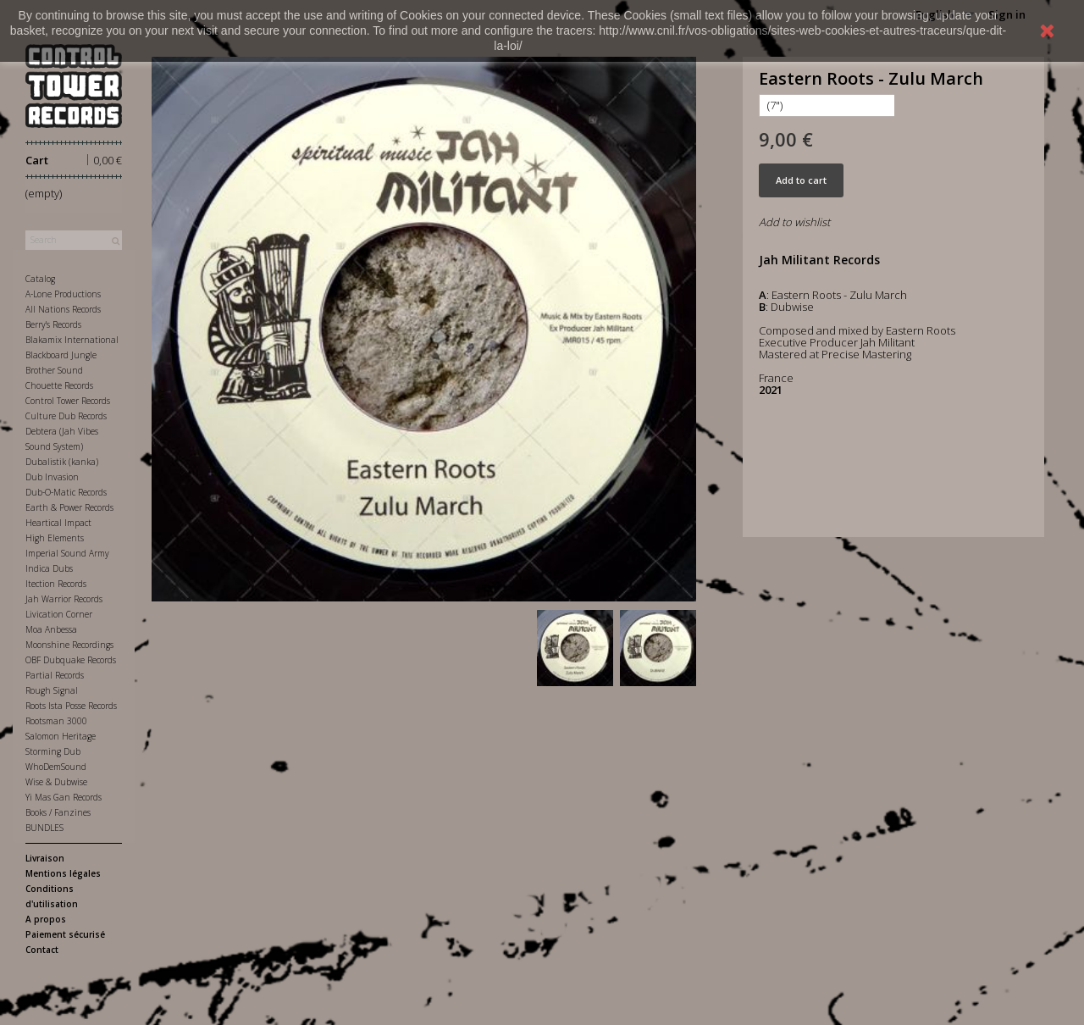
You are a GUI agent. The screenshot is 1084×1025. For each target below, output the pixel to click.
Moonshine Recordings (69, 645)
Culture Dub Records (66, 416)
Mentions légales (63, 873)
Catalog (40, 279)
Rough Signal (51, 690)
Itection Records (55, 584)
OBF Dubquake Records (70, 660)
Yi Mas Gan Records (63, 797)
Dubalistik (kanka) (61, 462)
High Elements (54, 538)
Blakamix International (72, 340)
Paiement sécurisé (65, 934)
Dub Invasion (52, 477)
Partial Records (54, 675)
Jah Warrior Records (63, 599)
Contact (41, 950)
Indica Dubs (49, 568)
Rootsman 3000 (56, 721)
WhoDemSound (55, 767)
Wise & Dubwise (56, 782)
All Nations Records (63, 309)
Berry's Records (53, 324)
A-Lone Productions (63, 294)
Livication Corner (58, 614)
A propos (45, 919)
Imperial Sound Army (67, 553)
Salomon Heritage (60, 736)
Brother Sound (54, 370)
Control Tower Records (67, 401)
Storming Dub (52, 751)
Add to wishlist (794, 222)
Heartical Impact (58, 523)
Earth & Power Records (69, 507)
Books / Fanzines (58, 812)
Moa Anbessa (51, 629)
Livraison (44, 858)
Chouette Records (59, 385)
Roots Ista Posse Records (71, 706)
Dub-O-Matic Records (66, 492)
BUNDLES (44, 828)
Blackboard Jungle (61, 355)
